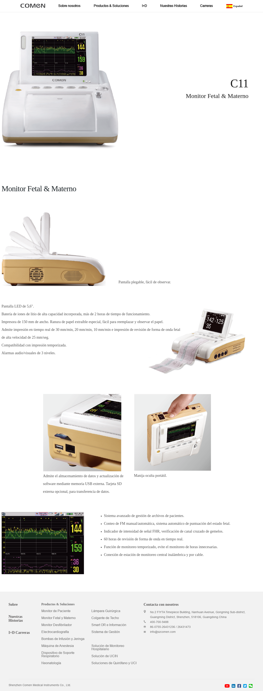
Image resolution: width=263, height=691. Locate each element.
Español (234, 6)
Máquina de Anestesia (57, 646)
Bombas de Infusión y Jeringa (62, 639)
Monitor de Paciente (56, 611)
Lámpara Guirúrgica (105, 611)
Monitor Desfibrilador (56, 625)
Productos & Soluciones (58, 604)
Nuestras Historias (16, 619)
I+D (12, 633)
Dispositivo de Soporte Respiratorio (57, 654)
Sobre (13, 604)
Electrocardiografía (55, 632)
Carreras (23, 633)
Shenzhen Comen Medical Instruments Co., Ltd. (40, 685)
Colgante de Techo (105, 618)
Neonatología (51, 663)
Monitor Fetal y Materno (58, 618)
